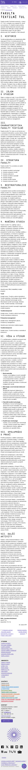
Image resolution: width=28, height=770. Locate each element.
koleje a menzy (5, 656)
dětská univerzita (6, 652)
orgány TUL (4, 666)
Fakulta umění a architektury (9, 692)
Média (8, 7)
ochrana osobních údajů (7, 761)
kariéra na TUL (5, 669)
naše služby (4, 671)
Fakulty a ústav (4, 6)
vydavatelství (5, 675)
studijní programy (6, 643)
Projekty (3, 7)
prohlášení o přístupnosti (8, 763)
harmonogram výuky (6, 648)
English (24, 2)
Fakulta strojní (5, 683)
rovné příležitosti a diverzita (9, 764)
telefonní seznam (6, 715)
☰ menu (14, 2)
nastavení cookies (20, 761)
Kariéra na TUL (22, 7)
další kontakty (6, 721)
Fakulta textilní (5, 685)
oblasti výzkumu (5, 662)
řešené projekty (5, 664)
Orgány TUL (13, 6)
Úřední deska (21, 6)
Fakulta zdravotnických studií (9, 697)
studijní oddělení (5, 647)
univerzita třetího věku (7, 654)
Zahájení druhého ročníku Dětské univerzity (22, 631)
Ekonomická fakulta (6, 690)
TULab (3, 676)
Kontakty (15, 7)
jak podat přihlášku (6, 645)
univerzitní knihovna (6, 673)
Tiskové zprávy (8, 9)
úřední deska (4, 667)
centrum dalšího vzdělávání (8, 650)
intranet (4, 757)
